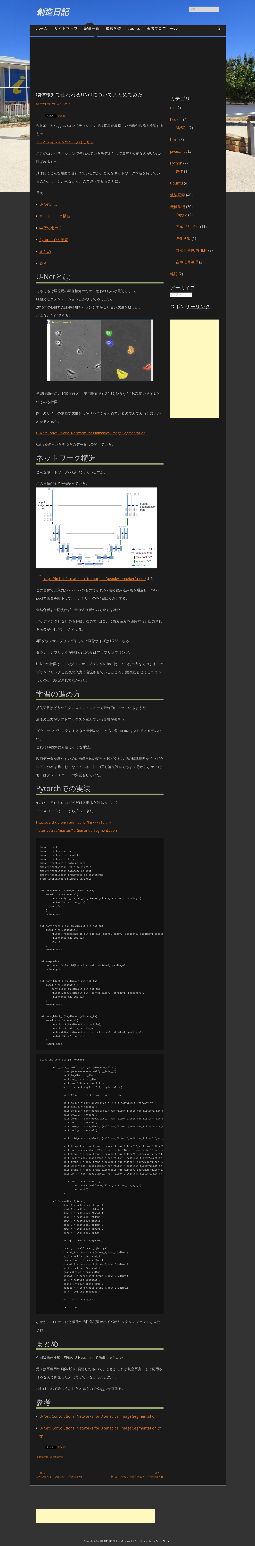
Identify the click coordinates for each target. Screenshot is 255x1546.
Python (176, 163)
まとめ (45, 251)
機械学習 (113, 28)
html (174, 139)
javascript (178, 151)
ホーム (42, 28)
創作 (179, 171)
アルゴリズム (187, 226)
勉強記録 (177, 194)
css (172, 107)
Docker (176, 119)
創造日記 (52, 12)
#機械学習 (58, 1456)
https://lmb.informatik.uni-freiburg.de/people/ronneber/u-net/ (94, 578)
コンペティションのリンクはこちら (65, 142)
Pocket (62, 115)
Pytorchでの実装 (53, 239)
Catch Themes (163, 1541)
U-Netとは (48, 204)
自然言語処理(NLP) (191, 250)
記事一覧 (91, 28)
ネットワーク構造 (54, 216)
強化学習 (183, 238)
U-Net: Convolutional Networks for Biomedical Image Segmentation (90, 433)
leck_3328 (65, 103)
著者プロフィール (162, 28)
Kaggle (181, 214)
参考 (43, 263)
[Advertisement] (128, 60)
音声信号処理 (187, 262)
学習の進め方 (50, 227)
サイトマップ (66, 28)
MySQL (182, 127)
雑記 (174, 273)
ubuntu (133, 28)
